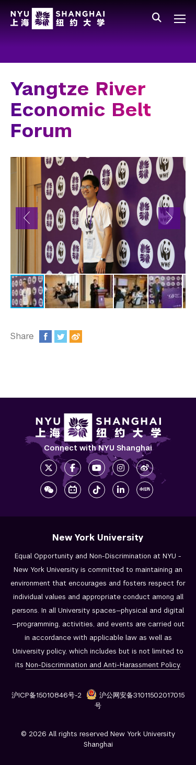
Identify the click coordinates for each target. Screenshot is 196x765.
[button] (27, 218)
